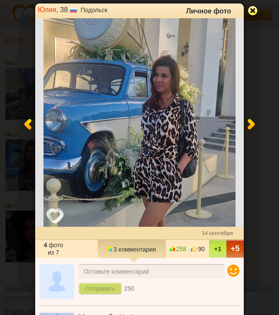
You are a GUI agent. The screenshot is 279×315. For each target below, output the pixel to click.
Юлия (47, 9)
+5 (235, 248)
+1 (217, 248)
